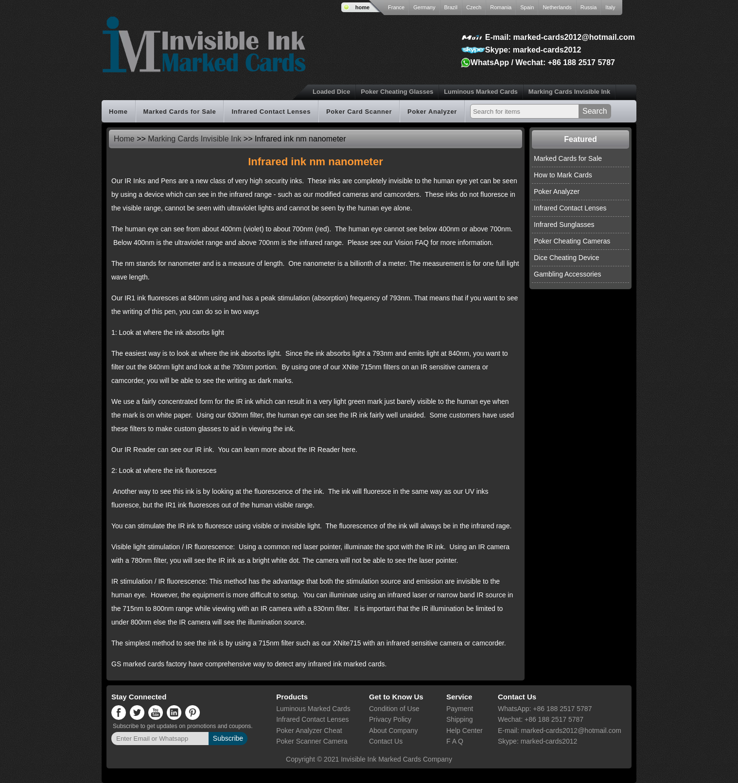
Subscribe (228, 738)
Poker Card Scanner (359, 111)
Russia (588, 7)
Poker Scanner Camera (311, 741)
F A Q (454, 741)
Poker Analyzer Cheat (309, 730)
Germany (424, 7)
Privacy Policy (390, 719)
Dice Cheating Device (566, 257)
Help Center (464, 730)
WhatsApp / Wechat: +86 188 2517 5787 (543, 62)
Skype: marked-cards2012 (533, 50)
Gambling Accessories (567, 274)
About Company (393, 730)
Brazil (451, 7)
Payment (459, 709)
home (362, 7)
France (396, 7)
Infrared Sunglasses (564, 224)
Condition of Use (394, 709)
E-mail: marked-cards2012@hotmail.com (560, 37)
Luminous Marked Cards (481, 91)
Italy (610, 7)
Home (118, 111)
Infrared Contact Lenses (271, 111)
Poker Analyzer (432, 111)
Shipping (459, 719)
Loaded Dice (331, 91)
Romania (500, 7)
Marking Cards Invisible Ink (569, 91)
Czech (473, 7)
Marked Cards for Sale (179, 111)
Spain (527, 7)
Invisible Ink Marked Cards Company (396, 759)
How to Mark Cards (563, 175)
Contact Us (386, 741)
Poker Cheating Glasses (397, 91)
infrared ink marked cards (346, 664)
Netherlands (557, 7)
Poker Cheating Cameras (572, 241)
